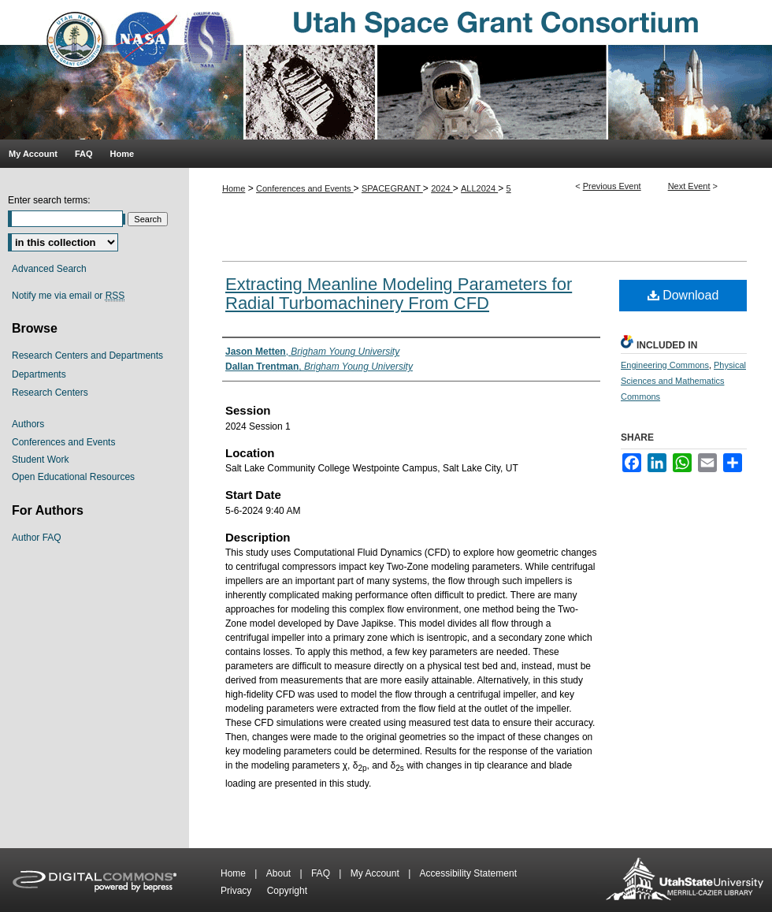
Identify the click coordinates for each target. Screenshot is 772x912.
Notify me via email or (68, 295)
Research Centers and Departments (87, 355)
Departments (39, 374)
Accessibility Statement (468, 873)
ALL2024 (479, 188)
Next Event (689, 186)
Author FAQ (36, 537)
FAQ (321, 873)
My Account (376, 873)
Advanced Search (49, 268)
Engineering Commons (665, 365)
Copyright (287, 890)
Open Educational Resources (73, 476)
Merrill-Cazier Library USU (684, 880)
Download (683, 295)
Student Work (40, 459)
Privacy (237, 890)
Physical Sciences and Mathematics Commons (683, 380)
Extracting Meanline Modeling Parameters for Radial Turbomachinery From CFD (398, 293)
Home (233, 188)
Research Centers (50, 392)
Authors (28, 424)
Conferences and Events (305, 188)
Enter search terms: (49, 200)
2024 (442, 188)
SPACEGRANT (392, 188)
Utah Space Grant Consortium (386, 70)
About (280, 873)
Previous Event (612, 186)
